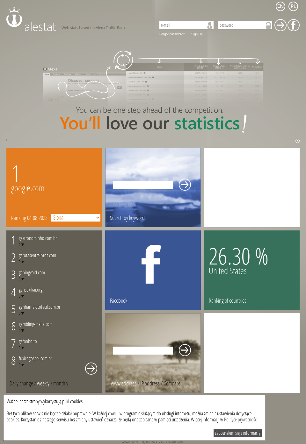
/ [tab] (23, 383)
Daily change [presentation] (21, 383)
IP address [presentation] (150, 383)
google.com (28, 188)
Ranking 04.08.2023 (29, 218)
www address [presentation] (123, 383)
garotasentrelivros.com (37, 255)
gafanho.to (28, 341)
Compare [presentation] (172, 383)
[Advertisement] (252, 187)
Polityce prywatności (241, 420)
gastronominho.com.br (38, 238)
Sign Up (197, 34)
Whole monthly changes (91, 369)
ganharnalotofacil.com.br (39, 307)
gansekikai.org (30, 290)
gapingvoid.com (32, 273)
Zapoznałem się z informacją (237, 433)
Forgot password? (172, 34)
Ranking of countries (227, 300)
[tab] (60, 383)
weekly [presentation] (43, 383)
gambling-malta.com (36, 324)
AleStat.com (77, 19)
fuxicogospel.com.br (35, 359)
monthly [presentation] (60, 383)
